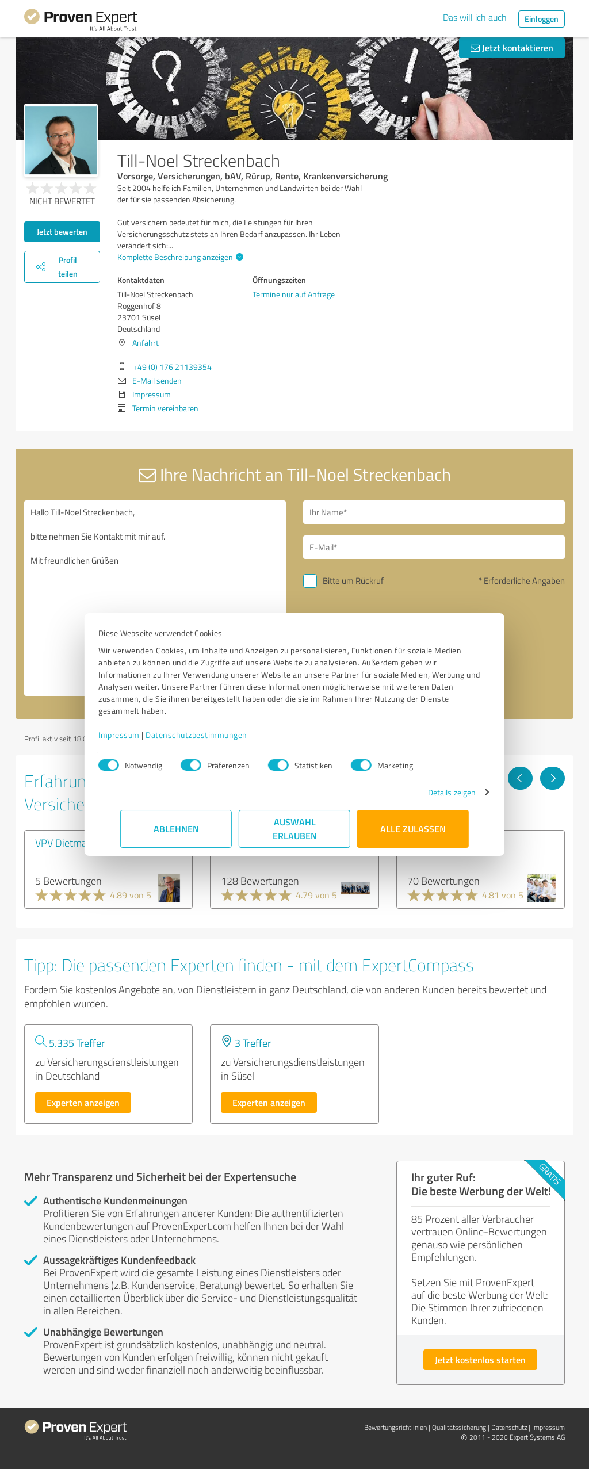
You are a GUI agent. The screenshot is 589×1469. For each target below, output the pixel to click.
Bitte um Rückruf (353, 581)
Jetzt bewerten (62, 231)
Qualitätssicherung (459, 1427)
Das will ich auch (475, 17)
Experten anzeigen (83, 1102)
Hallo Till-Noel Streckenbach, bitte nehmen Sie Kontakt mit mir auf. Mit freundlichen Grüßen (155, 598)
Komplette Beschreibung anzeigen (178, 256)
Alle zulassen (413, 828)
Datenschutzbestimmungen (218, 734)
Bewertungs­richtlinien (395, 1427)
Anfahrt (145, 342)
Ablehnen (176, 828)
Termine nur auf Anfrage (294, 294)
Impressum (141, 734)
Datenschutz (509, 1427)
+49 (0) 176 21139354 (172, 366)
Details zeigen (430, 792)
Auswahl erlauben (295, 828)
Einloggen (542, 18)
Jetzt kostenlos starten (480, 1359)
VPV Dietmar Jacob (75, 843)
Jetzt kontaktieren (512, 47)
